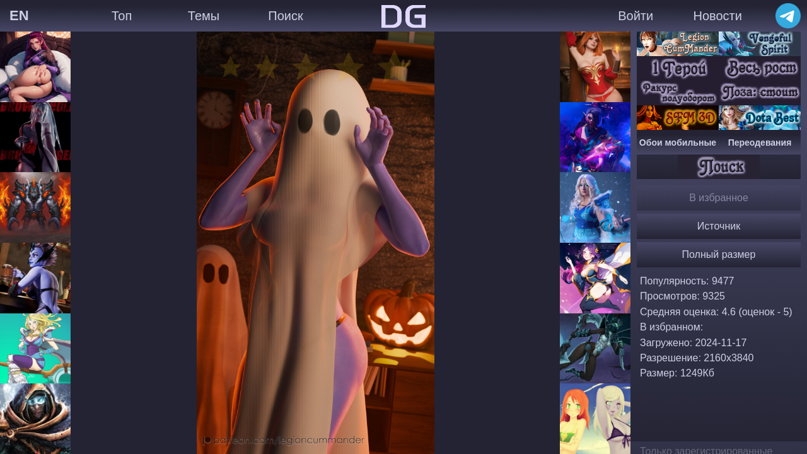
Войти (635, 16)
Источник (718, 226)
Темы (203, 16)
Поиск (285, 16)
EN (19, 15)
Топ (122, 16)
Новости (717, 16)
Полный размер (719, 254)
